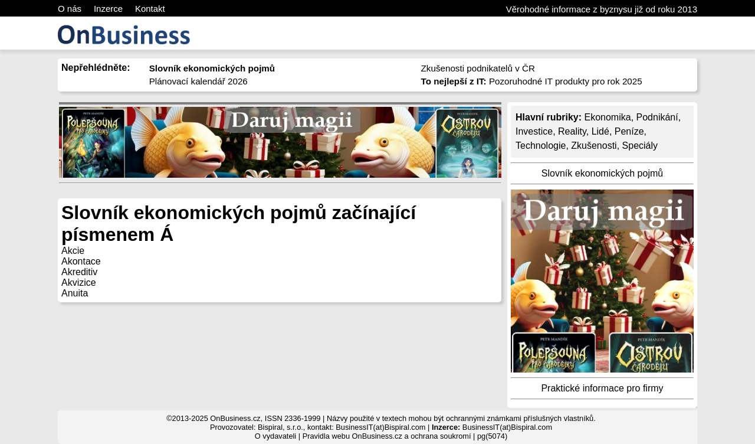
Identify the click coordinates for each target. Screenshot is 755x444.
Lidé (600, 131)
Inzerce (108, 9)
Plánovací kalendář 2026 (198, 81)
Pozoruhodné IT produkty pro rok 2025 (531, 81)
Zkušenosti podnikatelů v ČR (478, 68)
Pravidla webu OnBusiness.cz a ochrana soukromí (387, 436)
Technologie (541, 146)
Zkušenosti (593, 146)
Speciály (640, 146)
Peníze (629, 131)
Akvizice (78, 283)
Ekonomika (607, 117)
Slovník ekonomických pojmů (602, 173)
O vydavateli (275, 436)
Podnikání (657, 117)
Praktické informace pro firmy (602, 388)
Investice (534, 131)
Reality (572, 131)
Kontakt (150, 9)
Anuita (74, 293)
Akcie (72, 251)
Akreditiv (79, 272)
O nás (69, 9)
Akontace (81, 261)
